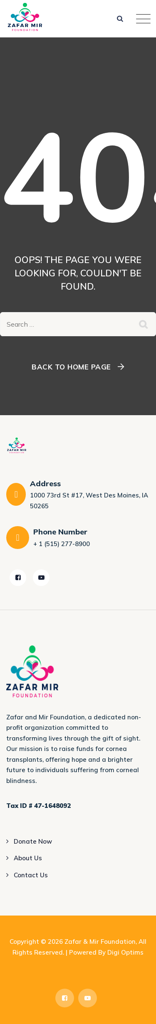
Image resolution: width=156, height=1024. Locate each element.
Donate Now (33, 841)
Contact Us (31, 875)
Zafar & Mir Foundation (100, 941)
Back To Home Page (71, 366)
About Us (28, 858)
